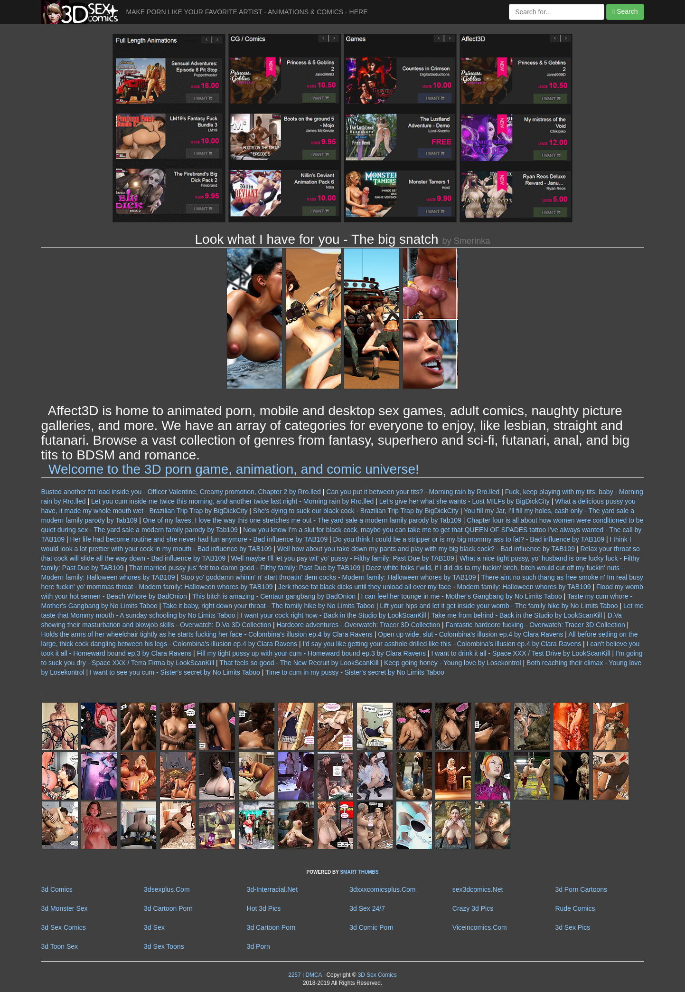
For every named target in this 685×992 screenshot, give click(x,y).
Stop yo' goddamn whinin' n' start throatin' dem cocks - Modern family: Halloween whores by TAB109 (328, 577)
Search (625, 12)
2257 (294, 975)
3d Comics (57, 889)
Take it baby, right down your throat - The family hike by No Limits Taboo (269, 606)
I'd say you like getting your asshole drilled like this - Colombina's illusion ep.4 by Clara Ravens (442, 644)
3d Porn (258, 946)
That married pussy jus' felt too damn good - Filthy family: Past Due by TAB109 (244, 568)
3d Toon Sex (59, 946)
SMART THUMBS (359, 872)
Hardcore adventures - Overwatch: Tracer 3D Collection (358, 625)
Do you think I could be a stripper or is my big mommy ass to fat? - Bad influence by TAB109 (468, 539)
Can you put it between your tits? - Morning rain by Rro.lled (412, 492)
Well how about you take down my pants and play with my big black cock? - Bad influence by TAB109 (426, 549)
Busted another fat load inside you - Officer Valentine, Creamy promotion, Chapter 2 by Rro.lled (181, 492)
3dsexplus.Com (167, 889)
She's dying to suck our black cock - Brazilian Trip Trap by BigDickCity (356, 511)
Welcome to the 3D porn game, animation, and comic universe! (233, 469)
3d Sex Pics (572, 927)
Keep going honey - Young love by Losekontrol (452, 663)
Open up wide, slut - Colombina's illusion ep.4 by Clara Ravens (470, 634)
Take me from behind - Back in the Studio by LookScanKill (517, 615)
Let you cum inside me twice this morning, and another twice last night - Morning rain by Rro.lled (232, 501)
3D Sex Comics (376, 975)
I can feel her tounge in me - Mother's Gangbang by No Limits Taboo (461, 596)
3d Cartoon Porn (168, 908)
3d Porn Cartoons (581, 889)
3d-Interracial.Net (272, 889)
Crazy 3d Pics (472, 908)
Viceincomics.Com (479, 927)
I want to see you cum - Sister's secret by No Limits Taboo (175, 672)
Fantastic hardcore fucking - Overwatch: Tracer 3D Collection (535, 625)
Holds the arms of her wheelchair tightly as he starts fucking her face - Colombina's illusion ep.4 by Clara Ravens (207, 634)
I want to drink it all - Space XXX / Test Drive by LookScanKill (521, 653)
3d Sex (154, 927)
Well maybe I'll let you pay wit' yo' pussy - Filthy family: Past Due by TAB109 (342, 558)
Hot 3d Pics (264, 908)
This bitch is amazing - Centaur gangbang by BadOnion (274, 596)
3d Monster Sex (64, 908)
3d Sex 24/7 (367, 908)
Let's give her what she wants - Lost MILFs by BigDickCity (464, 501)
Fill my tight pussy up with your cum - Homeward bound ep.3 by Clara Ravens (311, 653)
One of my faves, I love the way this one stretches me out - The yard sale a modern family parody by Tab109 (302, 520)
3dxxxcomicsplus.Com (382, 889)
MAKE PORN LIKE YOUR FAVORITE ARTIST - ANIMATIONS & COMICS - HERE (247, 12)
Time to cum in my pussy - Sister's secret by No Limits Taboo (354, 672)
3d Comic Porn (371, 927)
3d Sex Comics (63, 927)
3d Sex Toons (164, 946)
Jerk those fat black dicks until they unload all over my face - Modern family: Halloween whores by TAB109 (434, 587)
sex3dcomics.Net (477, 889)
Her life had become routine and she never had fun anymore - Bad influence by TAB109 (199, 539)
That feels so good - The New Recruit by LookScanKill (298, 663)
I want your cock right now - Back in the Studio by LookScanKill (333, 615)
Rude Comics (575, 908)
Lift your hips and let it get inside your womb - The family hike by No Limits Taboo (499, 606)
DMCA (313, 975)
